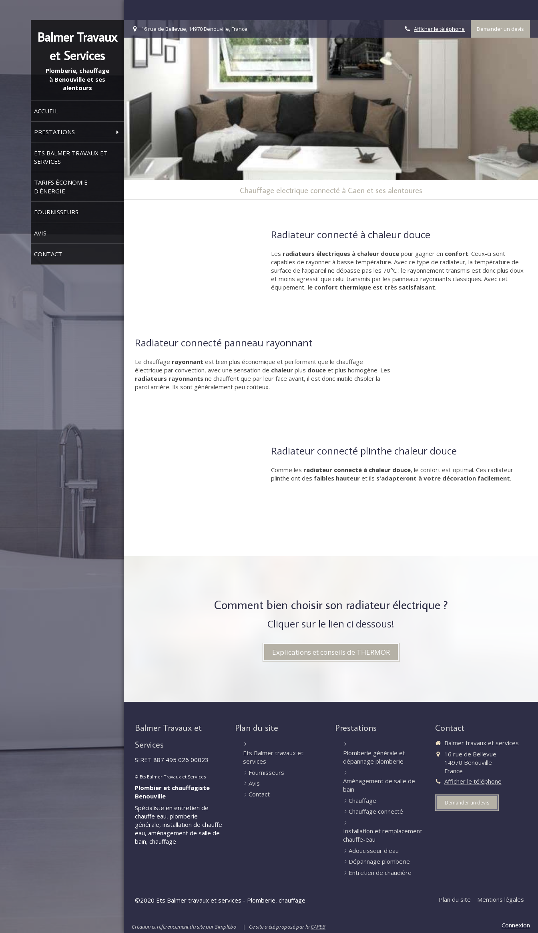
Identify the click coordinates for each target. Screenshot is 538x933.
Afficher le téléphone (439, 28)
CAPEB (318, 926)
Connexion (516, 925)
